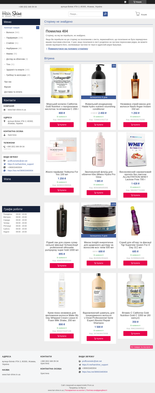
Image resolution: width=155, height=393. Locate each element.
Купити (63, 125)
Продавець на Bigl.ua (77, 388)
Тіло (8, 64)
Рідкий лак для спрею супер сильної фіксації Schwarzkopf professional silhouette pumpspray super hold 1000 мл (61, 246)
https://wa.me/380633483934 (20, 170)
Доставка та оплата (13, 92)
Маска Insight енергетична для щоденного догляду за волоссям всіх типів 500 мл (99, 245)
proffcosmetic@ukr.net (17, 161)
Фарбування (11, 48)
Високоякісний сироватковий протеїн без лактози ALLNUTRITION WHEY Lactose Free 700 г (135, 176)
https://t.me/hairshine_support (21, 164)
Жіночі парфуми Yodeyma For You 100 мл (62, 173)
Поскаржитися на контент (75, 390)
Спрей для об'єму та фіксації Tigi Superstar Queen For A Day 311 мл (135, 245)
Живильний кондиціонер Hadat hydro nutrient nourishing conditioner (98, 106)
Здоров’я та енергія (15, 70)
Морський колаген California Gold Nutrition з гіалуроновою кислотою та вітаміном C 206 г (62, 106)
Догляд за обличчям (15, 59)
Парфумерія (12, 38)
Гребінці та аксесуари (16, 75)
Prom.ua (90, 385)
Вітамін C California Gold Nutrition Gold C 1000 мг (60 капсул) (135, 315)
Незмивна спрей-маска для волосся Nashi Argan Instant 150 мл (135, 106)
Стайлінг (10, 43)
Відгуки (7, 87)
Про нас (8, 82)
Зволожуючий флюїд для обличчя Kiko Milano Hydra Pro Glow (98, 174)
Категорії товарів (11, 28)
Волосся (10, 32)
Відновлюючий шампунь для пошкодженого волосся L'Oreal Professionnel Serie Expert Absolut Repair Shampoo (98, 318)
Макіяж (9, 54)
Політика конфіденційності (96, 390)
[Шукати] (105, 14)
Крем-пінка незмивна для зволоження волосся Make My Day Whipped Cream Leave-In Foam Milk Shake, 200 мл (61, 317)
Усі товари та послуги (140, 347)
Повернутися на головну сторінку (68, 48)
